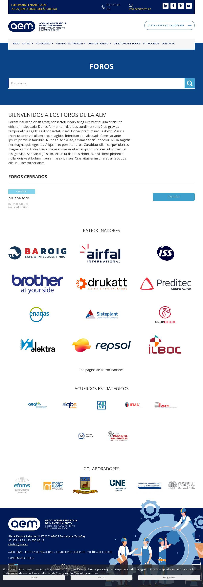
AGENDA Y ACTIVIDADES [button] (71, 43)
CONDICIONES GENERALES (70, 552)
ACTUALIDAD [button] (44, 43)
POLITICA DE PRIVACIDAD (39, 552)
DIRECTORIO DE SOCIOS (127, 43)
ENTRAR (174, 197)
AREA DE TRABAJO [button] (99, 43)
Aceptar (34, 577)
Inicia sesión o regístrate (169, 25)
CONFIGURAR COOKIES (21, 558)
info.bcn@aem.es (140, 7)
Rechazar (101, 577)
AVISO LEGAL (15, 552)
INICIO (16, 43)
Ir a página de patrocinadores (101, 370)
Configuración (169, 577)
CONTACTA (168, 43)
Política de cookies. (110, 573)
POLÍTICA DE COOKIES (100, 552)
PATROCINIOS (151, 43)
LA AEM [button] (27, 43)
